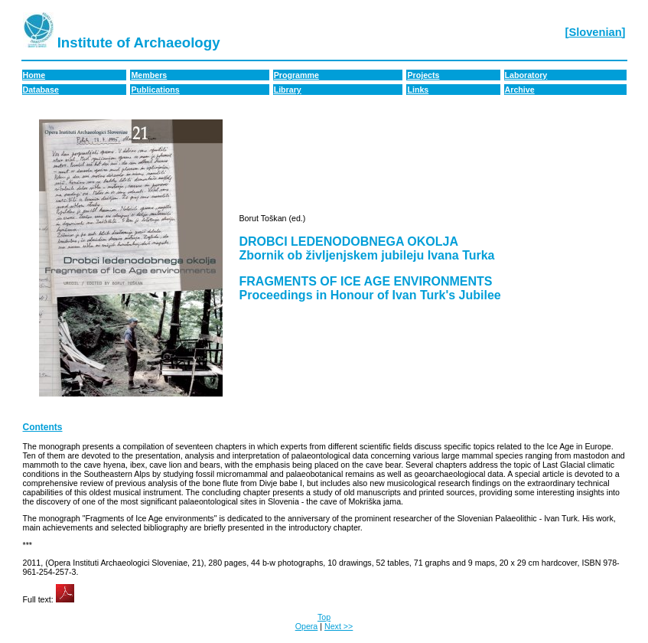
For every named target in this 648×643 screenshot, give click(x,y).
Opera (306, 626)
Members (149, 75)
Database (41, 89)
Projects (423, 75)
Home (34, 75)
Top (324, 617)
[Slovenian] (595, 32)
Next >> (338, 626)
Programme (296, 75)
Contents (43, 427)
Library (287, 89)
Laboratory (526, 75)
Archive (520, 89)
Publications (155, 89)
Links (417, 89)
